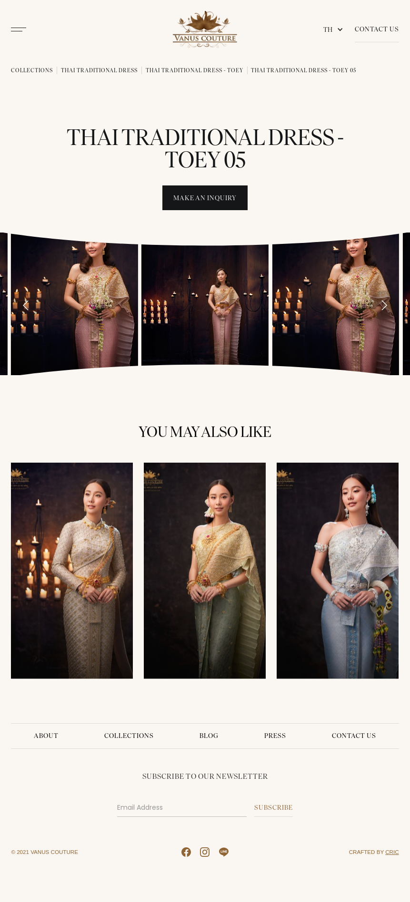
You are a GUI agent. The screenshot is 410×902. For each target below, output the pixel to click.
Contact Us (377, 29)
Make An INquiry (205, 198)
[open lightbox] (74, 304)
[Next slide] (384, 305)
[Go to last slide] (25, 305)
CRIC (392, 852)
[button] (335, 29)
